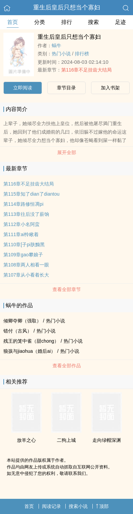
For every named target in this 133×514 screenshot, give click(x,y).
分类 (39, 22)
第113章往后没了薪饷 (26, 214)
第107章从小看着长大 (26, 275)
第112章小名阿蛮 (21, 224)
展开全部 (66, 152)
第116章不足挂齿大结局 (86, 70)
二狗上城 (66, 440)
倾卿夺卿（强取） (22, 320)
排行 (66, 22)
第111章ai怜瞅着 (21, 234)
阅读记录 (51, 506)
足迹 (120, 22)
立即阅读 (22, 87)
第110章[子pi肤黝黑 (24, 244)
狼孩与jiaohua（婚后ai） (29, 351)
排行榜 (82, 53)
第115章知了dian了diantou (31, 194)
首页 (12, 22)
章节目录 (66, 87)
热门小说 (61, 53)
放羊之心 (26, 440)
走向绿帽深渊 (106, 440)
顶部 (102, 506)
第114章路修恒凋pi (23, 204)
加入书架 (110, 87)
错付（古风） (17, 331)
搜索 (93, 22)
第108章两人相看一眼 (26, 264)
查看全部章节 (66, 289)
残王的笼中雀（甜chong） (31, 341)
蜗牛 (56, 45)
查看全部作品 (66, 365)
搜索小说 (78, 506)
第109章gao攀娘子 (23, 254)
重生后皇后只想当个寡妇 (66, 7)
